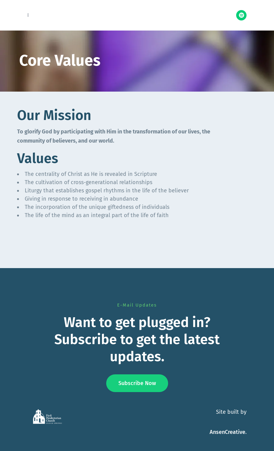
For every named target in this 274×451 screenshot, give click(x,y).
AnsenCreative (227, 432)
